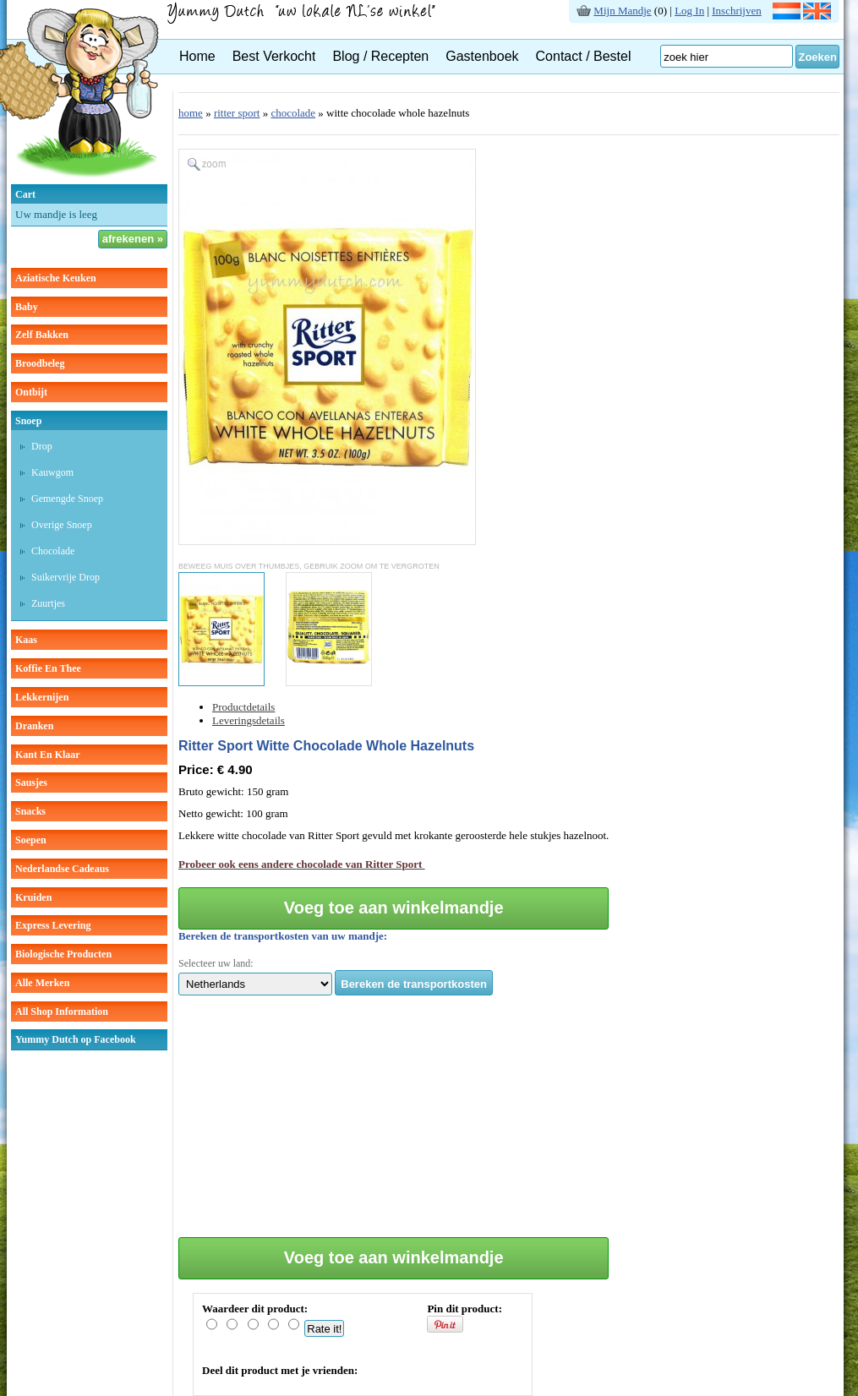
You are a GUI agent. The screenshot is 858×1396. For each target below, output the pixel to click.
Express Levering (52, 925)
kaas (26, 640)
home (190, 112)
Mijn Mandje (622, 10)
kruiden (33, 897)
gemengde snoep (67, 498)
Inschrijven (736, 10)
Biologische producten (63, 954)
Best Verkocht (274, 56)
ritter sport (237, 112)
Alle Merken (42, 983)
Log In (689, 10)
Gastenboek (481, 56)
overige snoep (61, 525)
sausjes (31, 782)
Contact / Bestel (583, 56)
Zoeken (817, 57)
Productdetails (243, 707)
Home (197, 56)
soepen (30, 840)
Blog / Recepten (380, 56)
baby (26, 307)
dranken (34, 726)
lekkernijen (41, 697)
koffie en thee (48, 668)
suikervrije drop (65, 577)
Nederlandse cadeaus (62, 869)
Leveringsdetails (248, 720)
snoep (28, 421)
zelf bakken (41, 335)
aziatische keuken (55, 278)
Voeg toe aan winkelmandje (394, 907)
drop (41, 446)
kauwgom (52, 472)
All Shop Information (61, 1011)
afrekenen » (132, 238)
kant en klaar (47, 755)
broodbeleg (39, 363)
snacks (30, 811)
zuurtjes (48, 603)
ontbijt (31, 392)
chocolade (52, 551)
